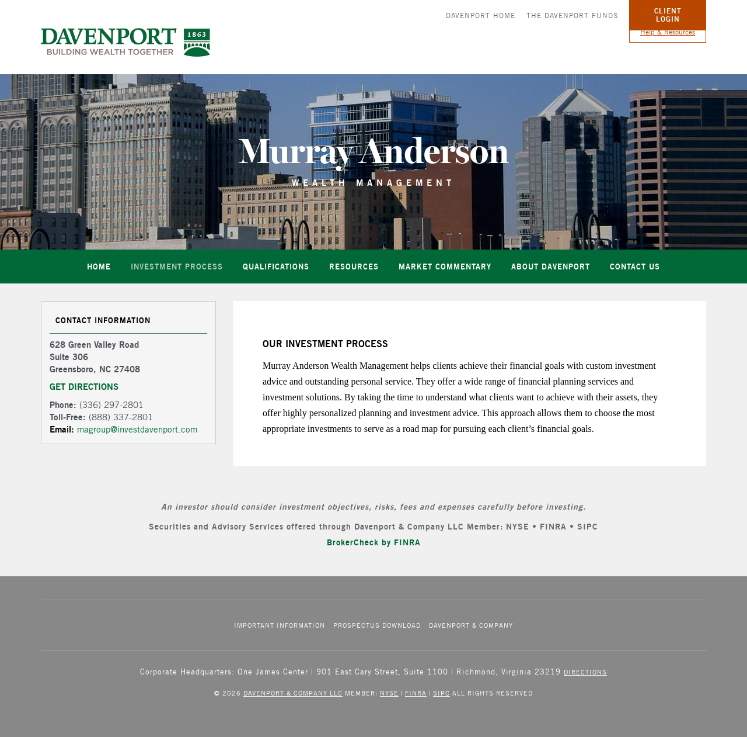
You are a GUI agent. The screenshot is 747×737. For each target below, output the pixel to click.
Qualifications (276, 266)
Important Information (279, 625)
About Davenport (550, 266)
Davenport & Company (471, 625)
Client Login (668, 14)
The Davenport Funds (572, 15)
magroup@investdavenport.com (137, 436)
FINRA (416, 693)
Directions (585, 672)
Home (99, 266)
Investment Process (177, 266)
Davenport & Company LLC (293, 693)
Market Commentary (445, 266)
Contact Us (635, 266)
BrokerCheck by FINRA (374, 542)
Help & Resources (667, 31)
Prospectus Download (377, 625)
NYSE (389, 693)
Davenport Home (480, 15)
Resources (354, 266)
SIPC (441, 693)
